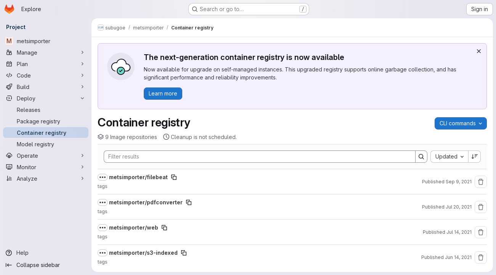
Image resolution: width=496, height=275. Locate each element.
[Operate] (45, 155)
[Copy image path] (173, 177)
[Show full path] (103, 177)
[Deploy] (45, 98)
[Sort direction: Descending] (475, 156)
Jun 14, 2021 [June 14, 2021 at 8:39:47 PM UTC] (458, 257)
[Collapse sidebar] (45, 265)
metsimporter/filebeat (138, 177)
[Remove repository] (481, 182)
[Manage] (45, 52)
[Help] (45, 252)
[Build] (45, 86)
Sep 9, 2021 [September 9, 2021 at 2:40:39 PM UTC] (459, 181)
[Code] (45, 75)
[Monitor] (45, 167)
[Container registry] (45, 132)
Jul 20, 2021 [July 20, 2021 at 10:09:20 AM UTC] (459, 207)
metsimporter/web (133, 227)
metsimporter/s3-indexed (143, 252)
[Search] (255, 156)
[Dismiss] (478, 51)
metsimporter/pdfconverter (146, 202)
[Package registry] (45, 121)
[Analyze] (45, 178)
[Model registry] (45, 144)
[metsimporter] (45, 41)
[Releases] (45, 109)
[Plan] (45, 63)
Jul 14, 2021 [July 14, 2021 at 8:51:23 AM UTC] (459, 232)
